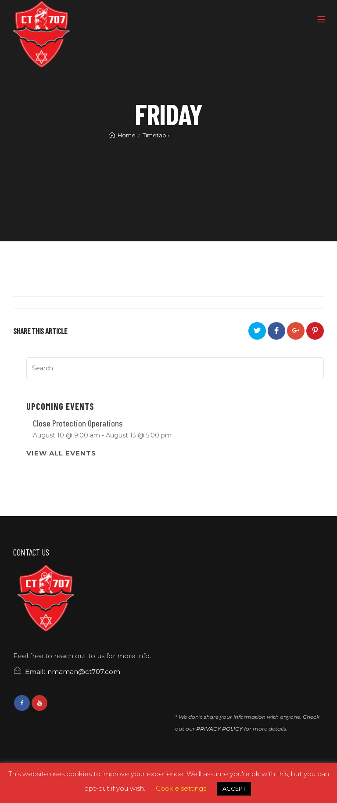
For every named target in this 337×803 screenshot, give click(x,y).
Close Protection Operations (78, 423)
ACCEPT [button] (234, 788)
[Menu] (322, 20)
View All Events (61, 453)
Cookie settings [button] (181, 788)
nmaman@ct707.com (83, 671)
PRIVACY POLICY (219, 728)
